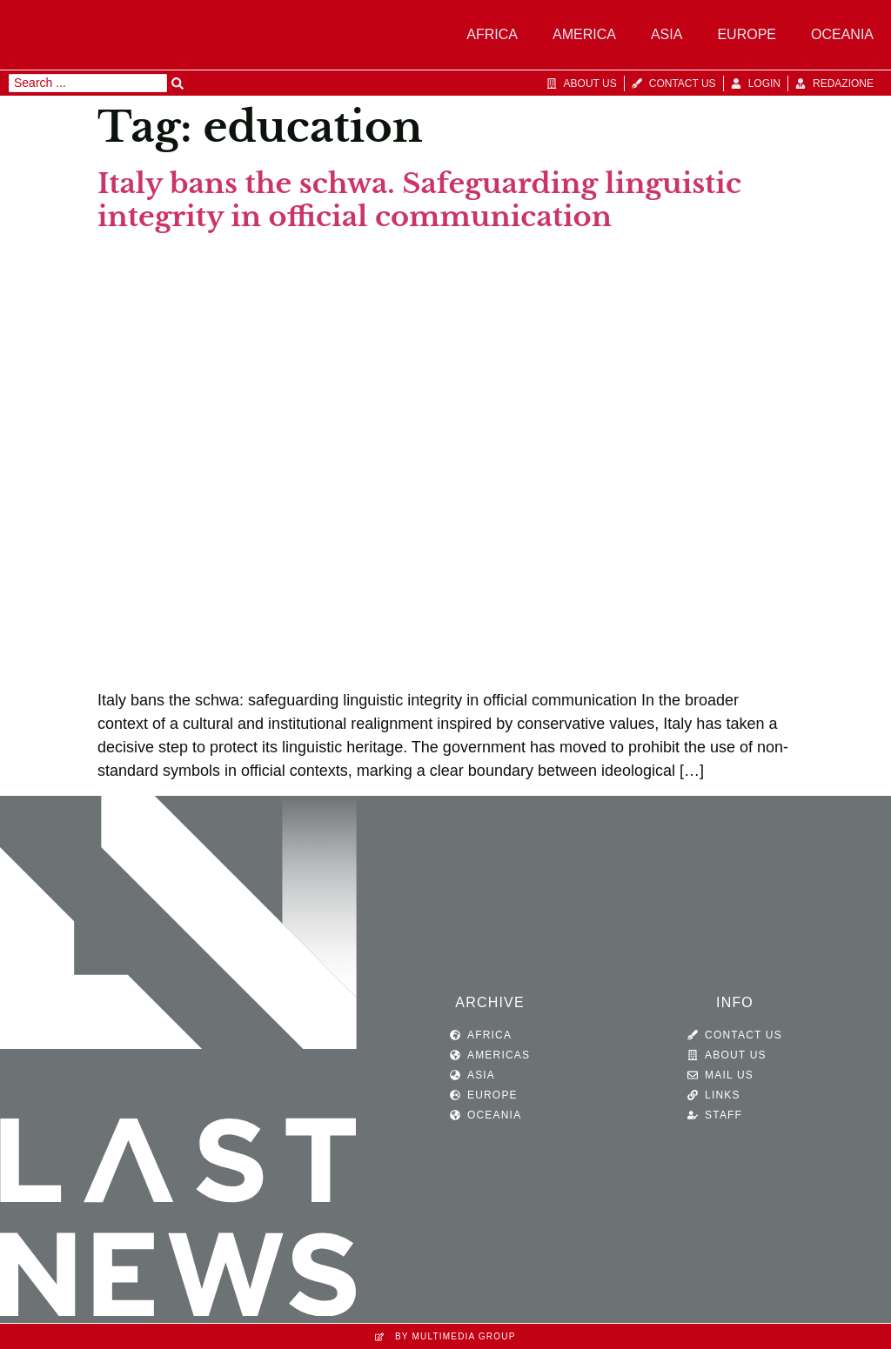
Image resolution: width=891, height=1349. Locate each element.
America (584, 34)
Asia (666, 34)
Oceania (842, 34)
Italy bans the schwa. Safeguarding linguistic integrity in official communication (419, 200)
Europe (746, 34)
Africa (492, 34)
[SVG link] (178, 1060)
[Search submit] (177, 83)
